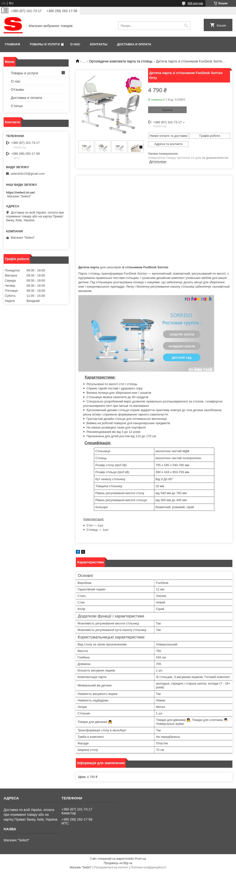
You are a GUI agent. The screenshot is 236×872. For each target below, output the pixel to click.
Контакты (98, 44)
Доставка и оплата (134, 44)
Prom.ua (140, 858)
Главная (12, 44)
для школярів (110, 267)
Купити (167, 110)
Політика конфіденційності (148, 867)
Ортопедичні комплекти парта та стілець (121, 61)
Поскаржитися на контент (111, 867)
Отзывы (17, 89)
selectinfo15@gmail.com (28, 173)
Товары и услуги (45, 44)
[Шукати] (186, 25)
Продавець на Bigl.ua (118, 863)
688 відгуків (195, 3)
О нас (75, 44)
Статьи (17, 106)
